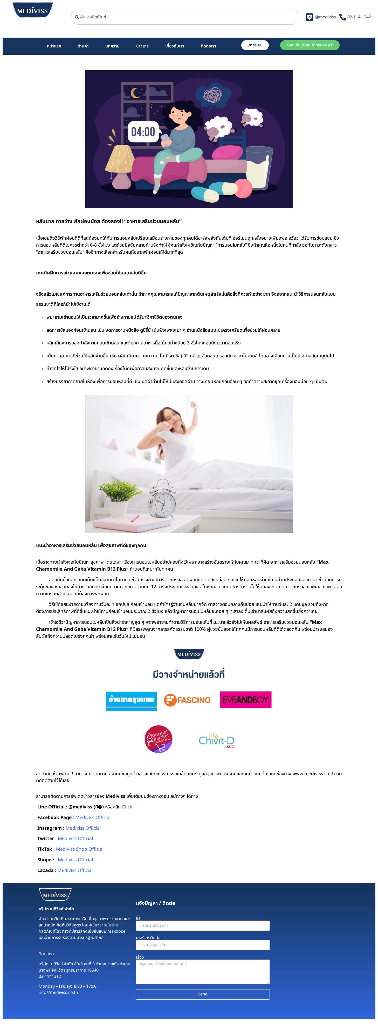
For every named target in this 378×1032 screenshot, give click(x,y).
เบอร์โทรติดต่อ (148, 938)
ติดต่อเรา (208, 46)
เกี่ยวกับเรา (174, 46)
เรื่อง (140, 957)
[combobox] (185, 17)
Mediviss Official (93, 817)
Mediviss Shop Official (80, 849)
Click (127, 807)
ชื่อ (138, 918)
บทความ (112, 46)
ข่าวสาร (142, 46)
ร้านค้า (83, 46)
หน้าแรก (54, 46)
